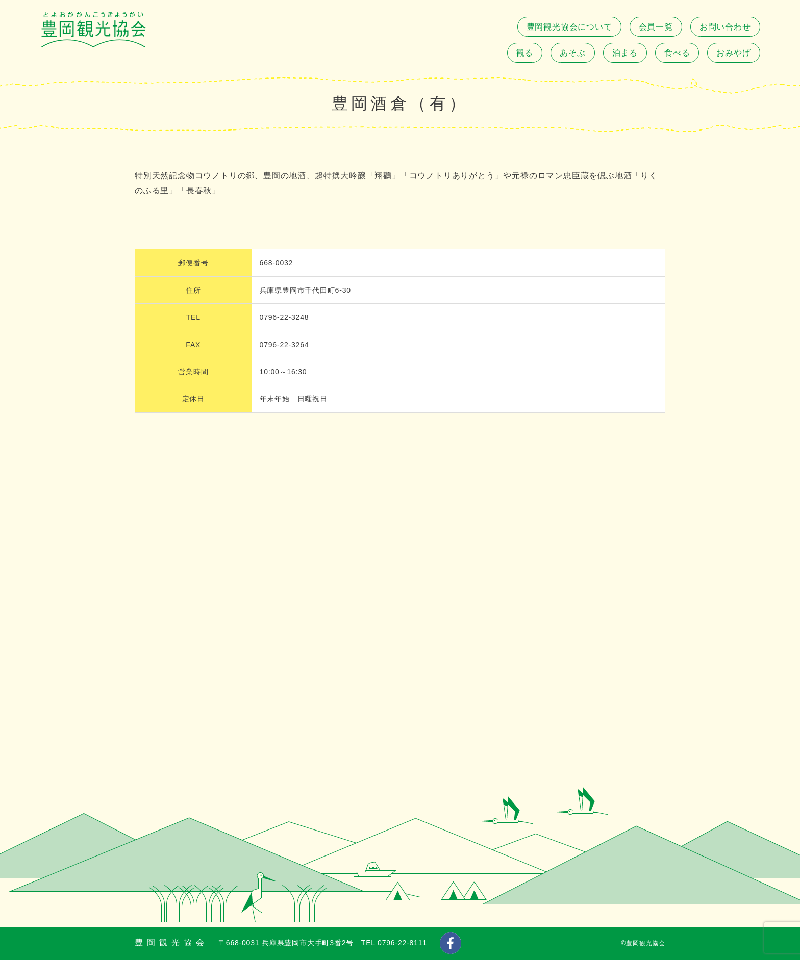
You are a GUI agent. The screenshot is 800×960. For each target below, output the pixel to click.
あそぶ (572, 52)
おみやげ (733, 52)
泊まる (625, 52)
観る (525, 52)
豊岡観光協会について (569, 26)
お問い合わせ (725, 26)
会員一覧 (656, 26)
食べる (677, 52)
